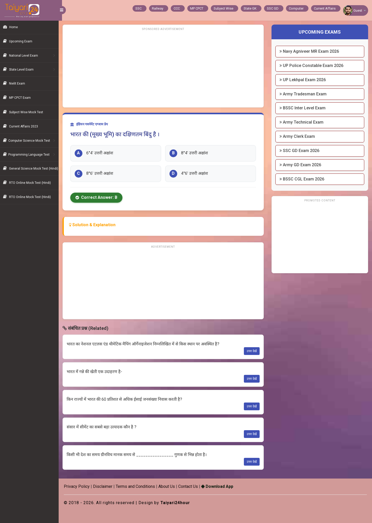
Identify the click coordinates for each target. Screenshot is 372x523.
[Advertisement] (165, 68)
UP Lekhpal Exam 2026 (304, 79)
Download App (221, 486)
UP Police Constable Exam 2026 (312, 65)
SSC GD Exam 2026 (300, 150)
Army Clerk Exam (298, 136)
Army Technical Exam (302, 122)
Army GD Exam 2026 (301, 164)
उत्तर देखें (253, 351)
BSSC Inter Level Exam (304, 107)
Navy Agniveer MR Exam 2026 (310, 51)
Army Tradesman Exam (304, 94)
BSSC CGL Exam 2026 (303, 179)
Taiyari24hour (179, 502)
